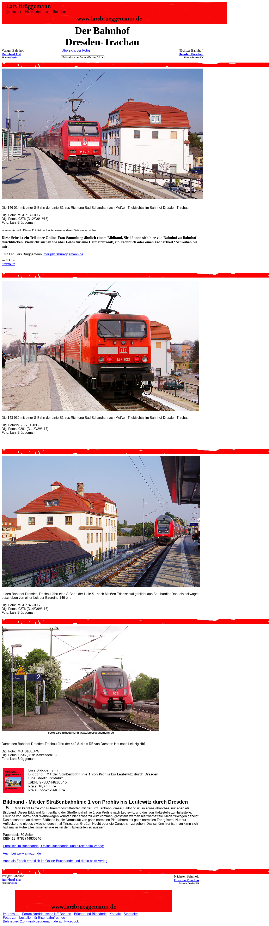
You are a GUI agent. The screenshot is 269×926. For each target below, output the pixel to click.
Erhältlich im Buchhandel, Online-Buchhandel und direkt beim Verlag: (53, 846)
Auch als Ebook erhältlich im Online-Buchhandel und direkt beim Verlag (55, 861)
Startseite (131, 914)
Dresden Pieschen (191, 54)
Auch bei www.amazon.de (22, 853)
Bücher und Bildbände (90, 914)
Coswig (13, 57)
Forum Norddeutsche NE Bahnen (46, 914)
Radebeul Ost (11, 54)
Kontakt (115, 914)
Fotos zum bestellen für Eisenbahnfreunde (34, 917)
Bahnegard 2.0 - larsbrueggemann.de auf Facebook (41, 921)
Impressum (11, 914)
